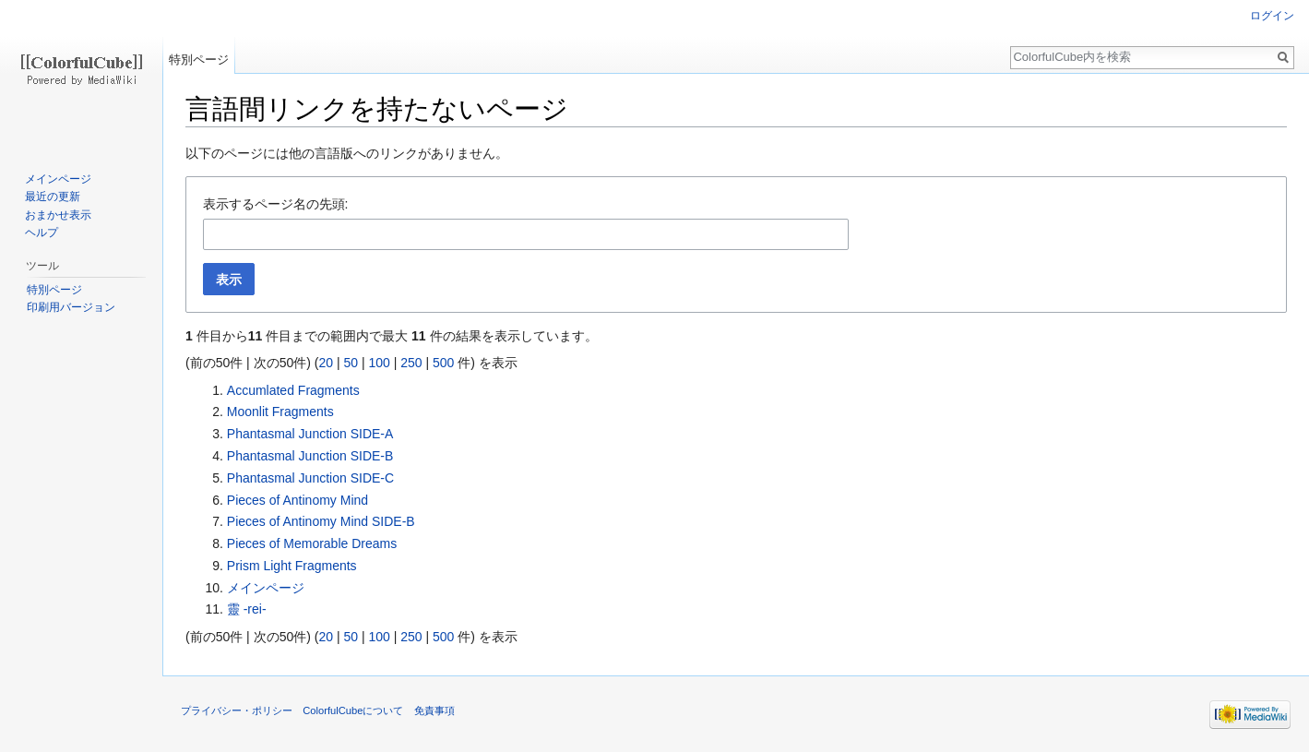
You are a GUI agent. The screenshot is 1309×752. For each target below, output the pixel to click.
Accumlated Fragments (293, 390)
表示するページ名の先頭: (276, 204)
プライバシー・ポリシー (236, 710)
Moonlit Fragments (280, 411)
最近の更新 (52, 196)
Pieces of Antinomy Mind (297, 500)
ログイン (1272, 15)
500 (443, 362)
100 (378, 362)
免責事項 (434, 710)
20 (325, 362)
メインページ (265, 587)
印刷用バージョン (71, 307)
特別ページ (199, 59)
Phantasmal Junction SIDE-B (310, 455)
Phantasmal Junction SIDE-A (310, 433)
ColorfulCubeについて (353, 710)
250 (411, 362)
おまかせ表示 (58, 215)
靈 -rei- (247, 609)
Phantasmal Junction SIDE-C (310, 478)
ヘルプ (41, 232)
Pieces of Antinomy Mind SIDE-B (321, 521)
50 (350, 362)
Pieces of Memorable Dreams (312, 543)
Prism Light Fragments (292, 565)
